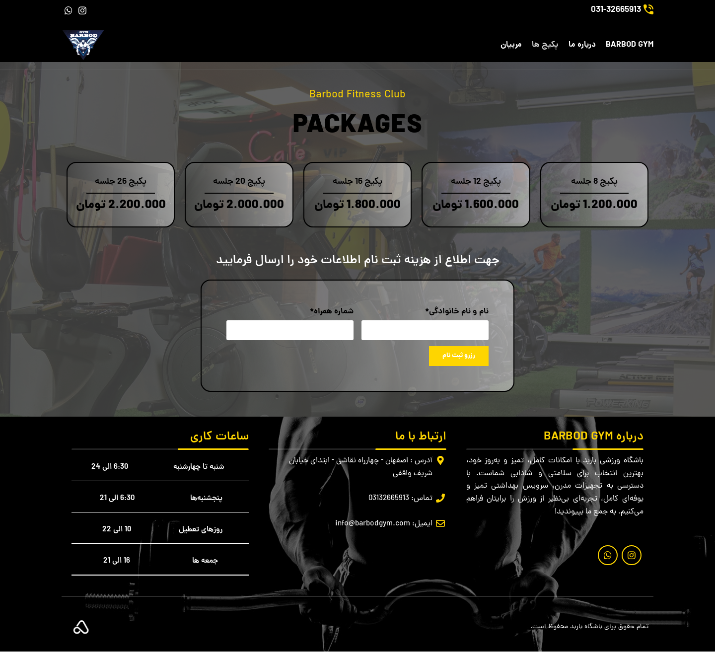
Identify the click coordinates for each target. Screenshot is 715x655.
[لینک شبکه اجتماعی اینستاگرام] (82, 10)
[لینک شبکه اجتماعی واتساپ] (68, 10)
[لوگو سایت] (85, 47)
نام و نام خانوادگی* (457, 314)
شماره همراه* (332, 314)
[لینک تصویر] (81, 631)
